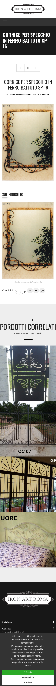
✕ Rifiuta (28, 682)
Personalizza (28, 677)
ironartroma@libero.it (14, 632)
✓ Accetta (28, 672)
